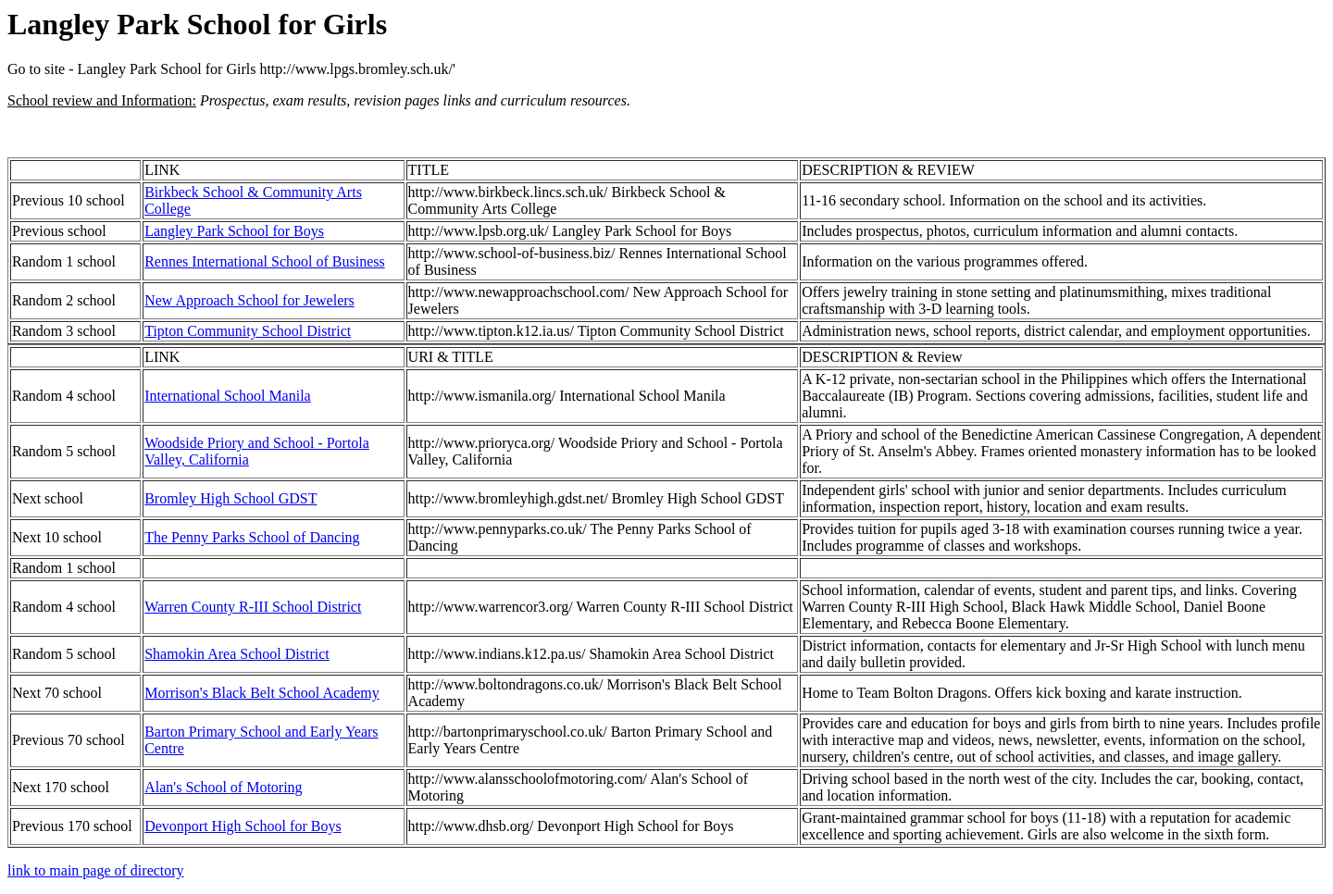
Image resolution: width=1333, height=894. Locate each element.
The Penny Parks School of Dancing (251, 537)
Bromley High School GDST (230, 498)
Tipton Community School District (247, 331)
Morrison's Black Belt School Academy (262, 693)
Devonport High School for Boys (242, 826)
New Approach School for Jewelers (249, 300)
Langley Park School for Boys (234, 231)
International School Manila (227, 396)
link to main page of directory (95, 870)
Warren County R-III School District (252, 607)
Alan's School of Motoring (223, 787)
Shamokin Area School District (237, 654)
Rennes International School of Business (264, 261)
